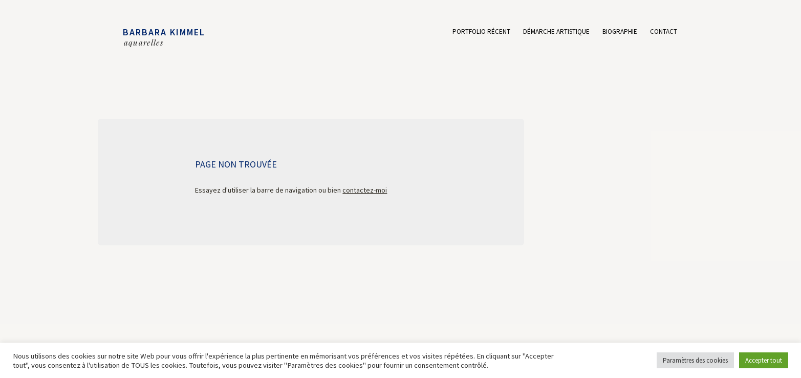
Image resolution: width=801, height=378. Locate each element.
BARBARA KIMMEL (164, 32)
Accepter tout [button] (763, 360)
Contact (663, 32)
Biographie (619, 32)
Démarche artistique (556, 32)
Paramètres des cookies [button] (695, 360)
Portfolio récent (481, 32)
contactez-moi (364, 190)
